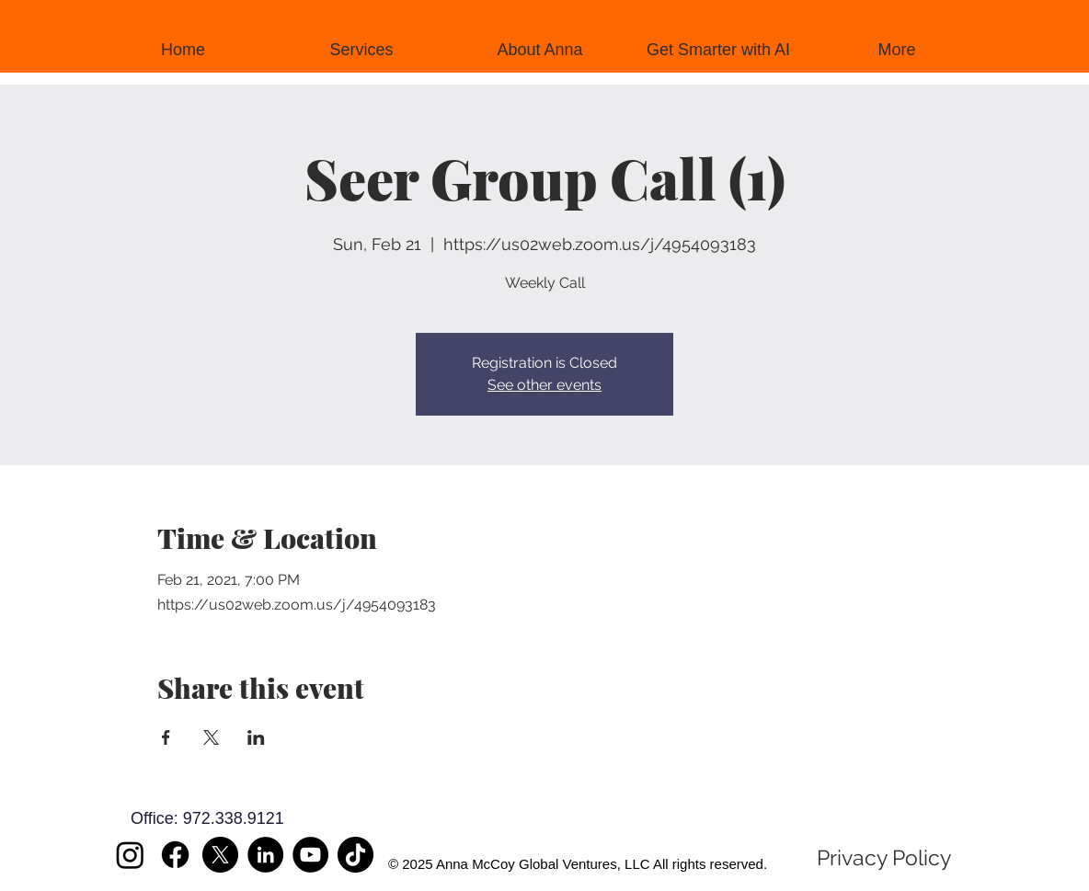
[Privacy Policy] (884, 858)
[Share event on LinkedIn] (256, 737)
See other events (544, 385)
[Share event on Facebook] (166, 737)
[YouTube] (310, 855)
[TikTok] (355, 855)
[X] (220, 855)
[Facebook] (175, 855)
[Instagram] (130, 855)
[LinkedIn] (265, 855)
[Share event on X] (211, 737)
